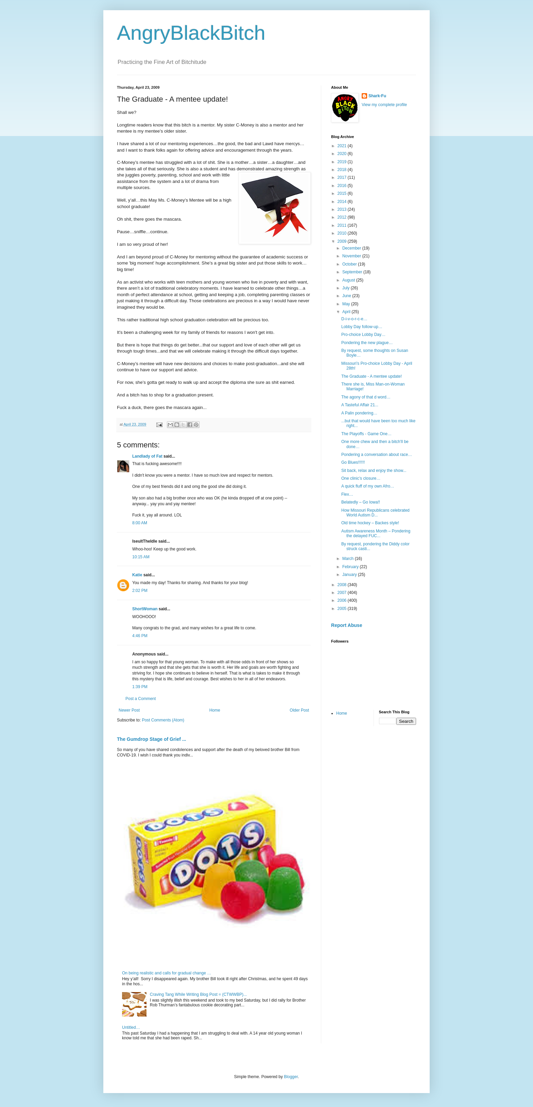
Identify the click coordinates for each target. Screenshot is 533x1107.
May (346, 304)
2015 (343, 193)
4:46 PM (140, 635)
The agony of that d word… (366, 397)
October (350, 264)
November (352, 256)
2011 (343, 225)
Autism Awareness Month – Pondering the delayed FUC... (375, 533)
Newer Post (129, 710)
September (352, 272)
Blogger (291, 1076)
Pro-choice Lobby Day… (363, 334)
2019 (343, 161)
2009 (343, 241)
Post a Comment (140, 698)
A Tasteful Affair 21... (359, 405)
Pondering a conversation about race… (376, 454)
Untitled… (131, 1027)
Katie (137, 575)
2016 (343, 185)
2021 (343, 145)
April (346, 311)
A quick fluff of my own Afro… (367, 486)
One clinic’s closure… (360, 478)
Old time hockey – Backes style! (370, 523)
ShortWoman (144, 609)
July (346, 288)
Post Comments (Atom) (163, 720)
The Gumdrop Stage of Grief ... (151, 739)
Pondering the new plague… (367, 342)
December (352, 248)
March (348, 558)
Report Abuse (346, 625)
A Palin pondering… (359, 413)
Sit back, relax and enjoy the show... (373, 470)
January (350, 574)
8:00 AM (139, 523)
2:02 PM (140, 590)
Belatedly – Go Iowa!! (360, 502)
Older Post (299, 710)
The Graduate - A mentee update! (371, 376)
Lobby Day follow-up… (361, 326)
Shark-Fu (377, 95)
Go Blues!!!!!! (353, 462)
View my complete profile (384, 104)
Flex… (347, 494)
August (349, 280)
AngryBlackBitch (191, 32)
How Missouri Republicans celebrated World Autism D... (375, 512)
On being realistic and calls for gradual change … (166, 973)
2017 (343, 177)
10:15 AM (141, 557)
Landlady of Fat (147, 456)
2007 (343, 592)
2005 (343, 608)
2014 (343, 201)
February (351, 566)
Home (214, 710)
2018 (343, 169)
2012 (343, 217)
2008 (343, 584)
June (347, 295)
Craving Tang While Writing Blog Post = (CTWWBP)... (198, 994)
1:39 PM (140, 686)
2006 (343, 600)
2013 (343, 209)
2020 (343, 153)
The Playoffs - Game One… (366, 433)
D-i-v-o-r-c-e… (354, 319)
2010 (343, 233)
